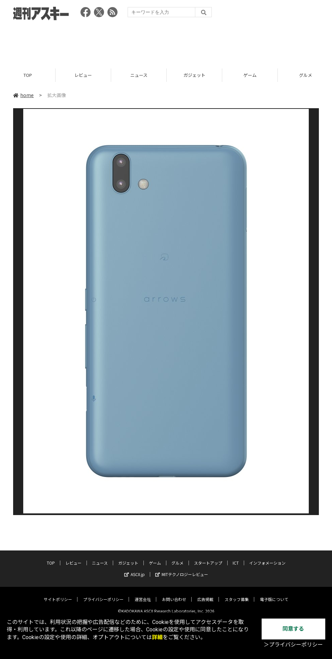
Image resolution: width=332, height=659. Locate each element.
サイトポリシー (58, 594)
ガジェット (194, 75)
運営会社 (143, 594)
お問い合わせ (174, 594)
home (23, 95)
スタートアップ (208, 558)
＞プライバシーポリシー (293, 644)
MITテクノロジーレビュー (181, 569)
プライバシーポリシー (103, 594)
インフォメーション (267, 558)
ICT (236, 558)
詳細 (157, 637)
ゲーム (250, 75)
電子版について (274, 594)
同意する (293, 629)
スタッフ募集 (237, 594)
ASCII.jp (134, 569)
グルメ (177, 558)
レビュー (83, 75)
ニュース (138, 75)
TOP (28, 75)
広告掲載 (205, 594)
